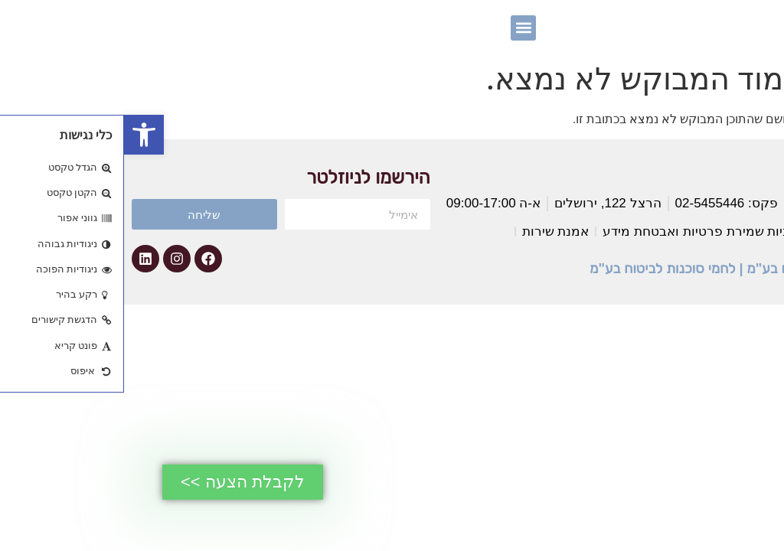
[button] (20, 135)
